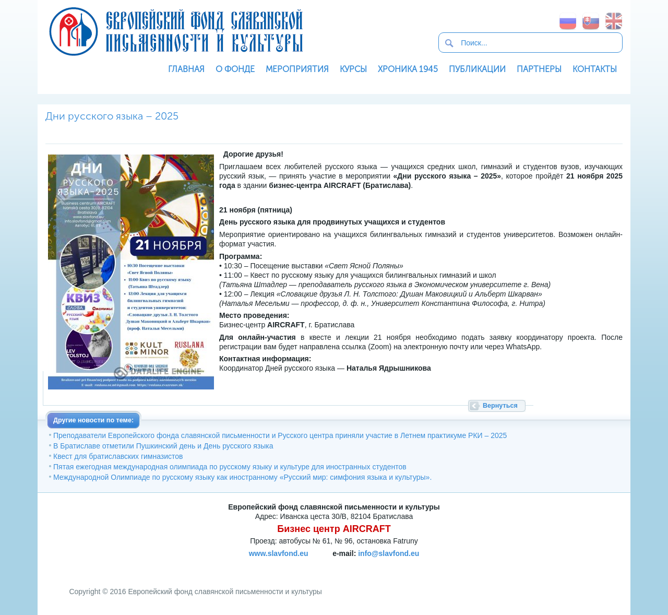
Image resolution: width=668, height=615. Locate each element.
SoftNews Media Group (360, 565)
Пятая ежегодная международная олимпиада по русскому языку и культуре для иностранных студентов (230, 467)
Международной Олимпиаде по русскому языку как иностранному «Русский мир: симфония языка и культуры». (242, 477)
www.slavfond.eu (278, 553)
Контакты (594, 69)
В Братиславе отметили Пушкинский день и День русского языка (163, 446)
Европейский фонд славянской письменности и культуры (175, 31)
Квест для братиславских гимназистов (118, 456)
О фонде (235, 69)
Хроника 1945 (408, 69)
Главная (186, 69)
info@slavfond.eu (388, 553)
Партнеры (539, 69)
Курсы (353, 69)
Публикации (477, 69)
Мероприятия (297, 69)
